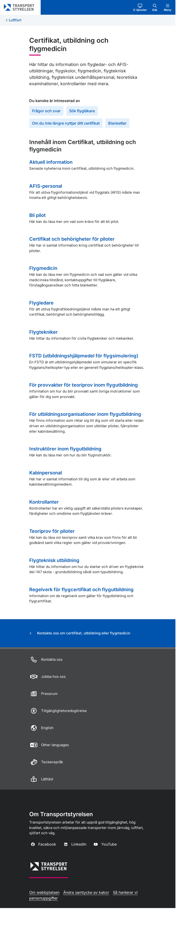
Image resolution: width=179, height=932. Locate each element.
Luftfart (15, 20)
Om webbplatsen (44, 892)
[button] (140, 7)
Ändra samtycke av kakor (86, 892)
